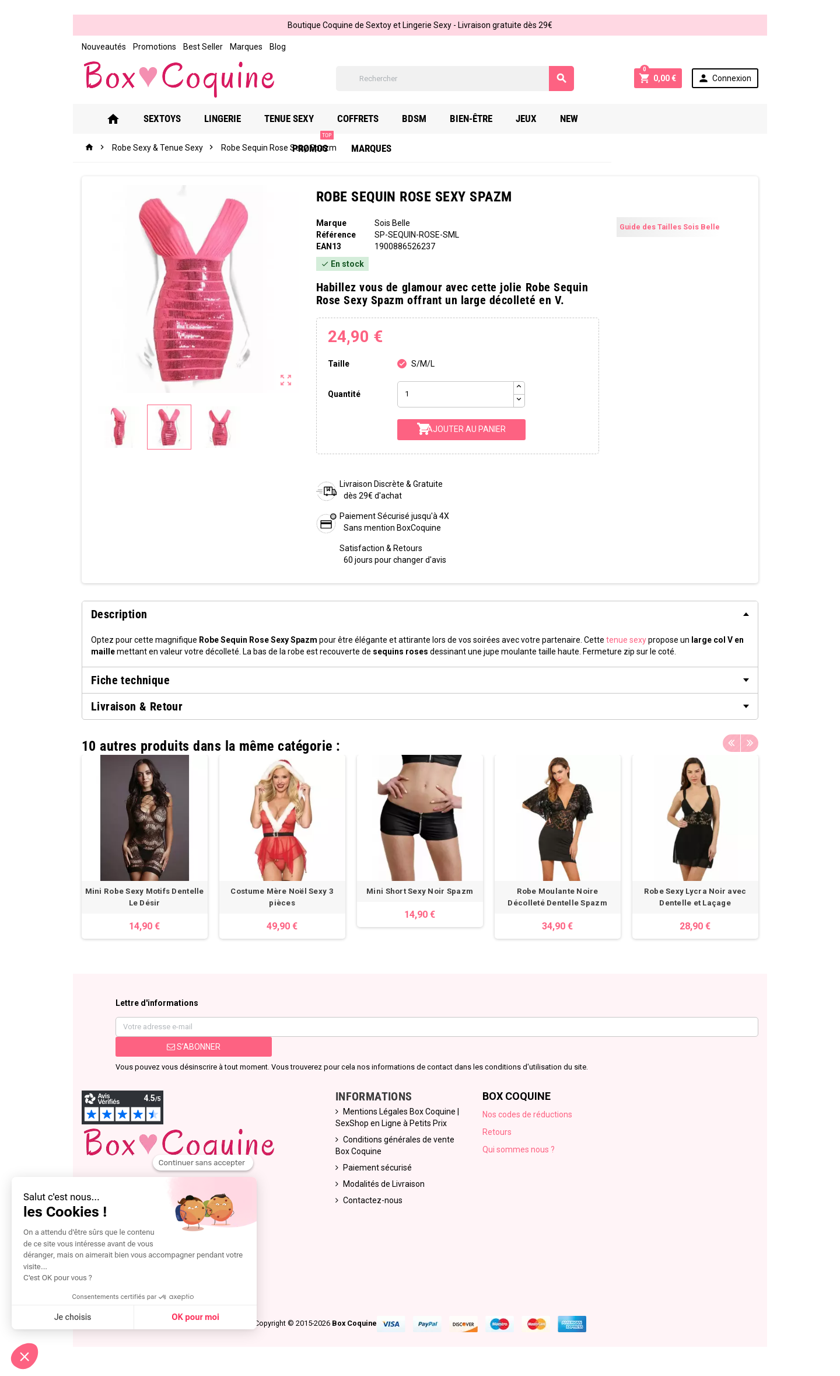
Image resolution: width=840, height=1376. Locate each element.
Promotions (154, 46)
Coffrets (375, 118)
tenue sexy (626, 640)
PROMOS (639, 114)
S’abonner (193, 1046)
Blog (278, 46)
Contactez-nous (372, 1200)
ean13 (328, 246)
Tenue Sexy (306, 118)
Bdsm (431, 118)
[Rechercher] (455, 78)
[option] (145, 847)
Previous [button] (731, 743)
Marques (246, 46)
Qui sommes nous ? (518, 1149)
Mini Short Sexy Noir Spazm (420, 891)
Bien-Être (488, 118)
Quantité (344, 394)
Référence (336, 234)
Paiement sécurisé (377, 1167)
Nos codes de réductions (527, 1114)
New (586, 118)
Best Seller (203, 46)
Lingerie (239, 118)
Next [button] (749, 743)
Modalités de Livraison (384, 1184)
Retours (497, 1132)
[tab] (420, 614)
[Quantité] (455, 394)
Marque (331, 223)
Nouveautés (104, 46)
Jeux (543, 118)
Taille (338, 363)
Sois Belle (392, 223)
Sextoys (179, 118)
